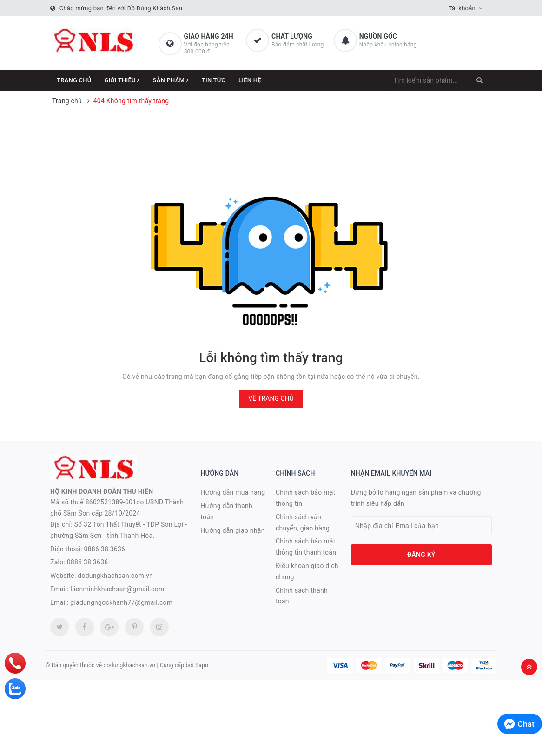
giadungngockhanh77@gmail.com (121, 602)
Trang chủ (74, 80)
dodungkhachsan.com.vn (115, 575)
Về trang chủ (270, 398)
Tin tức (213, 80)
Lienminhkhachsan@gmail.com (117, 589)
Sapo (201, 665)
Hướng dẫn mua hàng (232, 492)
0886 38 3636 (105, 549)
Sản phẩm (171, 80)
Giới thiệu (122, 80)
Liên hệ (249, 80)
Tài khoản (462, 8)
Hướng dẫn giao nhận (232, 530)
